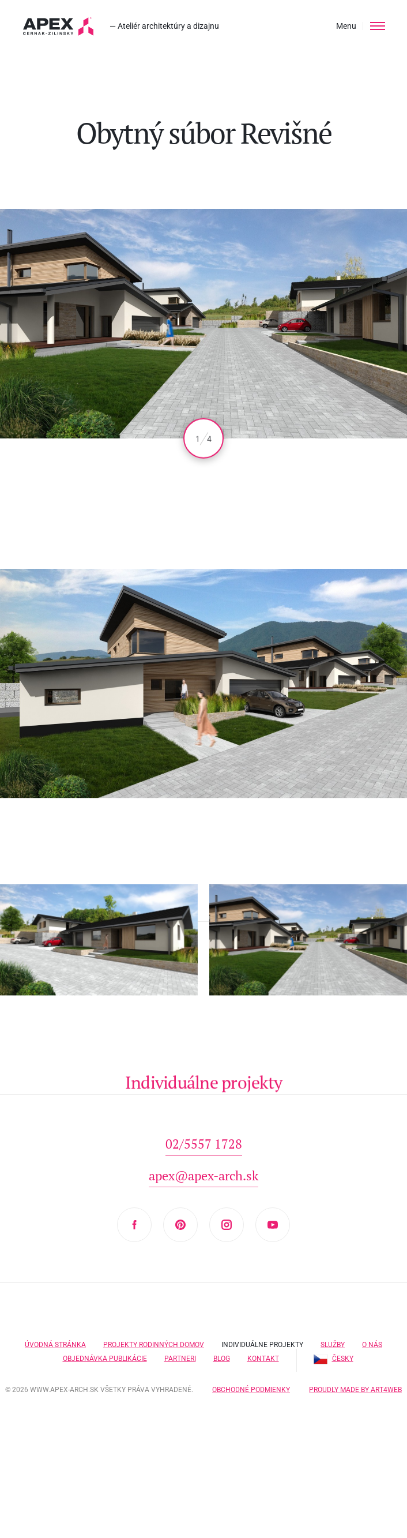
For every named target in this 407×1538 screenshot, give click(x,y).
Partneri (180, 1359)
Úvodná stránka (55, 1345)
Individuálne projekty (262, 1345)
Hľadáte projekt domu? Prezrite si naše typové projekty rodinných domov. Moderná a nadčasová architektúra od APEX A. (59, 26)
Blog (221, 1359)
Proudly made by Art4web (355, 1390)
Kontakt (263, 1359)
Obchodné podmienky (251, 1390)
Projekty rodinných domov (153, 1345)
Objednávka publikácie (105, 1359)
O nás (372, 1345)
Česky (333, 1359)
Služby (333, 1345)
